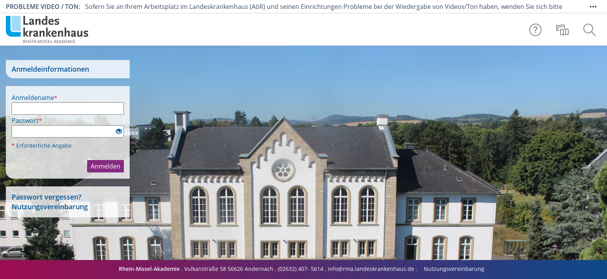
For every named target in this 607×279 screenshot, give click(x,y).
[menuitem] (562, 29)
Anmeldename (34, 97)
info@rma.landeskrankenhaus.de (371, 268)
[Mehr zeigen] (593, 6)
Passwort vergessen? (46, 197)
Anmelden (105, 166)
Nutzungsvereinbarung (50, 206)
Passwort (27, 120)
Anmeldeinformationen (50, 69)
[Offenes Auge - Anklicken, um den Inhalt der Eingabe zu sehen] (119, 131)
